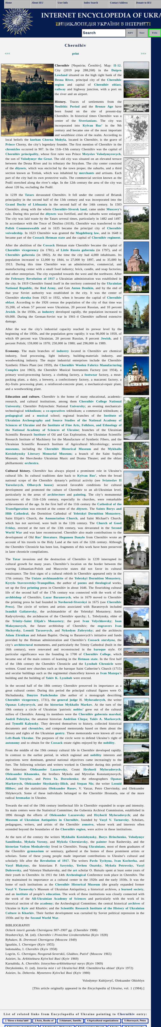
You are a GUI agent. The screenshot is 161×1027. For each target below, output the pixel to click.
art (75, 870)
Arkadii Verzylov (18, 778)
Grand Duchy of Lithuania (26, 204)
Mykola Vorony (35, 841)
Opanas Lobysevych (20, 704)
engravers (105, 625)
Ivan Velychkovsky (97, 621)
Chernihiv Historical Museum (68, 449)
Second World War (44, 917)
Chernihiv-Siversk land (69, 209)
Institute (40, 434)
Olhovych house (39, 485)
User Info (63, 2)
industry (48, 311)
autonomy (12, 742)
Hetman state (55, 237)
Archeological (76, 875)
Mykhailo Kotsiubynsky (78, 837)
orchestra (31, 463)
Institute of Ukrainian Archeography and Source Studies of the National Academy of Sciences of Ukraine (63, 420)
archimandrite (53, 578)
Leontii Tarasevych (37, 630)
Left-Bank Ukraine (19, 738)
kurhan (35, 139)
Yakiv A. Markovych (105, 719)
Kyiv (25, 908)
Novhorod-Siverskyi (72, 602)
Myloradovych (94, 699)
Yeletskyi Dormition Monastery (97, 513)
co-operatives (55, 410)
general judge (67, 699)
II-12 (117, 65)
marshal (115, 714)
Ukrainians (97, 846)
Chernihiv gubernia (20, 255)
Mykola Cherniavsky (72, 841)
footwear (90, 374)
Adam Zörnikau (17, 635)
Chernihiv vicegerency (22, 250)
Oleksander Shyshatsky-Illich (46, 783)
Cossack (38, 237)
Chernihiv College (97, 654)
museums (12, 449)
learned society (132, 889)
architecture (56, 494)
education (53, 894)
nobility (108, 742)
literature (50, 537)
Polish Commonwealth (22, 228)
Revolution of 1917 (54, 860)
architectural (23, 644)
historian (56, 704)
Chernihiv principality (21, 154)
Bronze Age (104, 106)
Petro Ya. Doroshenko (60, 778)
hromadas (23, 797)
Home (8, 2)
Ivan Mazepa (109, 673)
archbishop (13, 597)
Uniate (36, 578)
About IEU (37, 2)
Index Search (91, 2)
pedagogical (14, 415)
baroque (100, 649)
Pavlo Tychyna (101, 860)
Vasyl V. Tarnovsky (114, 820)
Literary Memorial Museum (50, 453)
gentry (60, 733)
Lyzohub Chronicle (99, 663)
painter (101, 841)
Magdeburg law (87, 233)
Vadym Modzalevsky (35, 846)
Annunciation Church (61, 518)
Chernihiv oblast (107, 84)
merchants (86, 173)
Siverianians (88, 120)
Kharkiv (28, 913)
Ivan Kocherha (125, 860)
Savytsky (66, 865)
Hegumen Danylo (72, 537)
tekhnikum (33, 410)
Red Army (48, 288)
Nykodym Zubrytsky (77, 630)
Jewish (10, 311)
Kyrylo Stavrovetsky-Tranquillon (29, 583)
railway (60, 89)
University (77, 406)
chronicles (12, 149)
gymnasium (35, 851)
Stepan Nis (85, 783)
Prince (10, 144)
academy (46, 903)
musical (42, 415)
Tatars (29, 195)
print (75, 53)
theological (103, 583)
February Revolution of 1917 (33, 278)
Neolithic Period (67, 106)
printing (33, 587)
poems (82, 583)
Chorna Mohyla (54, 139)
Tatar (17, 559)
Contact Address (119, 2)
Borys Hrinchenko (112, 837)
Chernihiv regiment (106, 237)
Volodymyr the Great (36, 158)
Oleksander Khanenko (22, 774)
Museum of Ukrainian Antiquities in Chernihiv (41, 820)
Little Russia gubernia (78, 250)
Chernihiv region (72, 829)
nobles (78, 709)
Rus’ (38, 537)
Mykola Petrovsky (119, 865)
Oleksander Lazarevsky (48, 769)
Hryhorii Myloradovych (102, 769)
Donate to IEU (144, 2)
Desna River (64, 79)
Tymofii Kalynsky (25, 723)
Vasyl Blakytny (17, 865)
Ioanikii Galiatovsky (21, 611)
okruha (25, 297)
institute (22, 894)
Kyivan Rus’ (92, 125)
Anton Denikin (82, 288)
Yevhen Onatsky (89, 865)
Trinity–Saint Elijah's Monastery (38, 621)
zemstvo (87, 824)
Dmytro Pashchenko (42, 695)
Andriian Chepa (75, 719)
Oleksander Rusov (62, 788)
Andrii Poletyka (17, 719)
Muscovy (112, 209)
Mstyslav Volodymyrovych (101, 154)
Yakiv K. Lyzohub (59, 678)
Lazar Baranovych (57, 597)
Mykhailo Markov (78, 704)
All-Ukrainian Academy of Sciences (59, 898)
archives (134, 903)
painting (80, 494)
